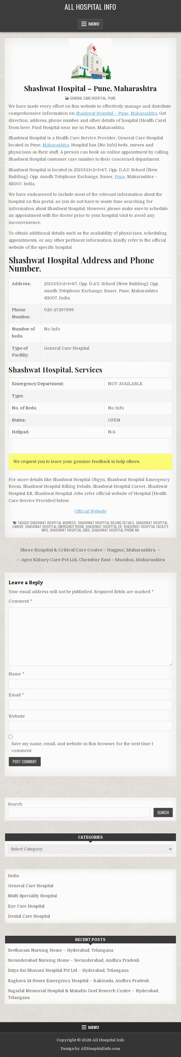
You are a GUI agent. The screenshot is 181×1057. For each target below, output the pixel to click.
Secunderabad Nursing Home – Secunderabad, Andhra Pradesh (73, 960)
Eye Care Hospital (26, 906)
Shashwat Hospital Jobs (70, 529)
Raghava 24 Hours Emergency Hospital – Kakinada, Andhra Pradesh (78, 980)
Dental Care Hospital (29, 916)
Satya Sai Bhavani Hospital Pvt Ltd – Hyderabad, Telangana (68, 970)
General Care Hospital (88, 98)
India (13, 875)
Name (16, 674)
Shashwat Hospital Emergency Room (54, 526)
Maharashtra (55, 145)
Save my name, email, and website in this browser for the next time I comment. (82, 747)
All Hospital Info (90, 6)
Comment (20, 601)
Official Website (90, 511)
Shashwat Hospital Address (53, 522)
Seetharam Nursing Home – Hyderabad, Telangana (60, 950)
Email (16, 695)
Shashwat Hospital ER (103, 526)
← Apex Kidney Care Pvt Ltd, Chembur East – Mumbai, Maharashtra (90, 559)
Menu (93, 24)
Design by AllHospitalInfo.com (90, 1048)
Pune (112, 98)
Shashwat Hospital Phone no (115, 529)
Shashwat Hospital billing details (106, 522)
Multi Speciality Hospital (32, 895)
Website (17, 716)
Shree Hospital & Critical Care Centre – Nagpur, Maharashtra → (90, 550)
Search (15, 804)
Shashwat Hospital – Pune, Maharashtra (90, 88)
